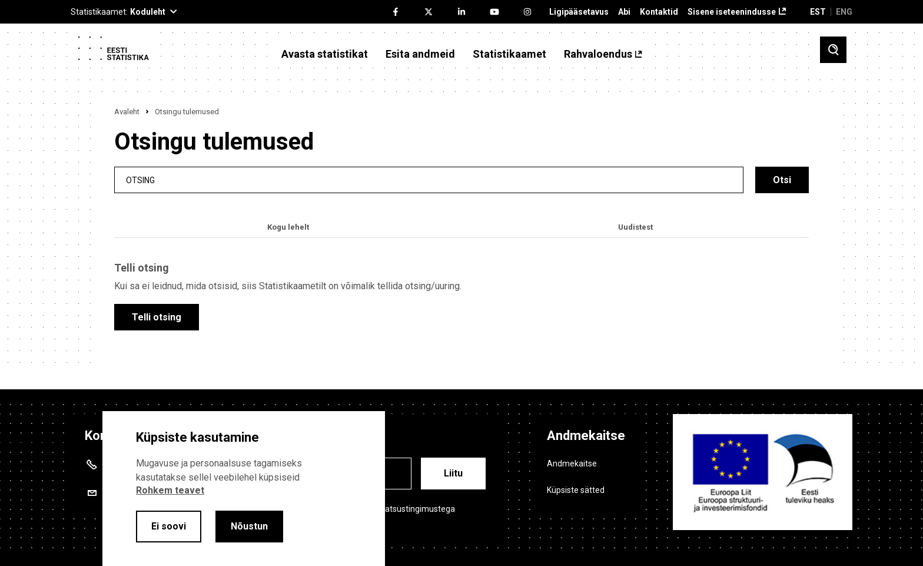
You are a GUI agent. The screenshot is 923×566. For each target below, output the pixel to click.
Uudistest (635, 227)
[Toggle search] (833, 50)
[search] (428, 180)
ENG (844, 11)
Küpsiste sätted (576, 490)
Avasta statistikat (324, 54)
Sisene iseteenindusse (732, 12)
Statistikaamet (509, 54)
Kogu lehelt (288, 227)
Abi (624, 12)
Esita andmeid (420, 54)
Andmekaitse (572, 463)
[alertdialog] (243, 488)
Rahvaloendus (598, 54)
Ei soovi (168, 526)
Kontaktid (659, 12)
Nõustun (249, 526)
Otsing (140, 180)
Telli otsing (156, 317)
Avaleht (127, 111)
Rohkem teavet (170, 490)
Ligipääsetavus (579, 12)
